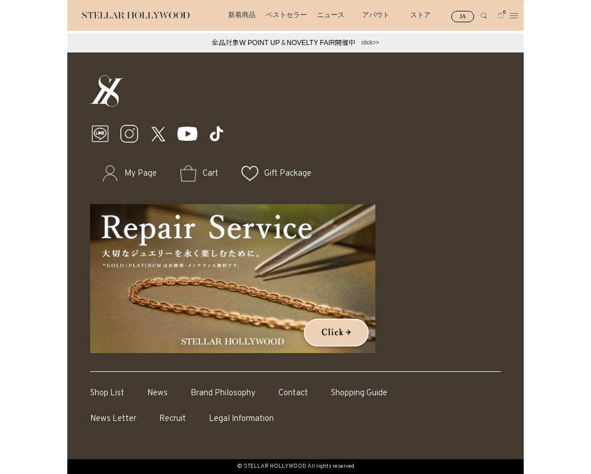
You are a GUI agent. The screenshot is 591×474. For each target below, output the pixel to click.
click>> (370, 42)
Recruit (172, 419)
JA (463, 16)
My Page (140, 173)
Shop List (107, 393)
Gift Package (287, 173)
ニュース (331, 15)
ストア (420, 15)
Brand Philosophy (223, 393)
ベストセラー (286, 15)
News (157, 393)
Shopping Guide (359, 393)
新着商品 (242, 15)
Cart (210, 173)
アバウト (376, 15)
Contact (293, 393)
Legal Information (241, 419)
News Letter (113, 419)
